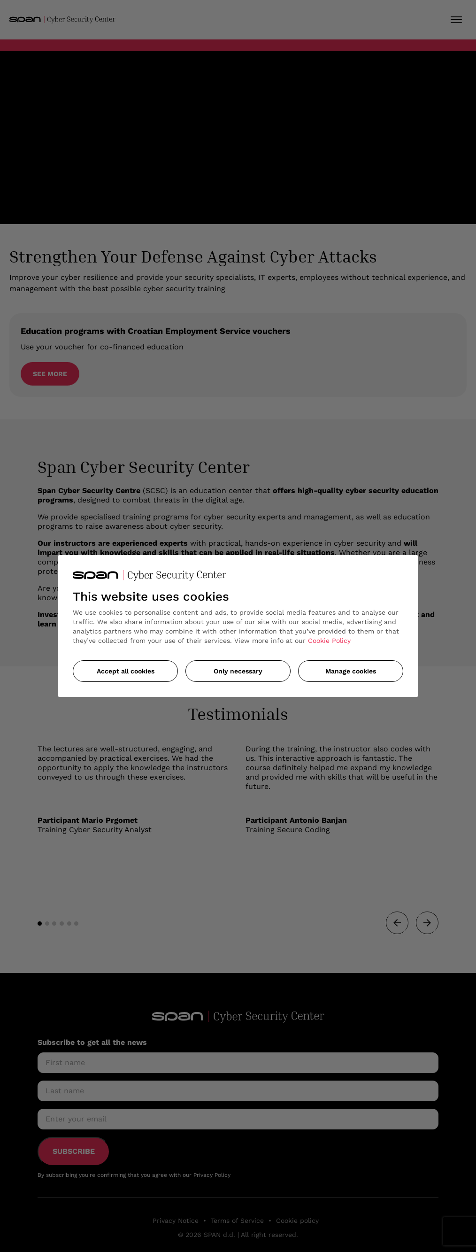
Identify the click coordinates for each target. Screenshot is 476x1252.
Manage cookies (350, 671)
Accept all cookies (125, 671)
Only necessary (238, 671)
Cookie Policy (329, 640)
